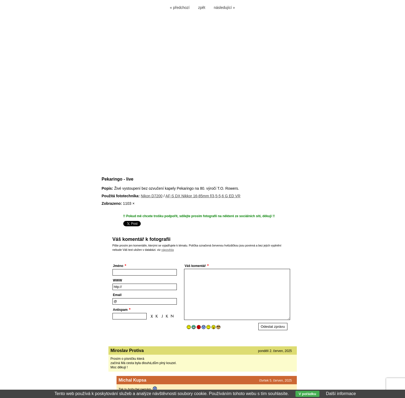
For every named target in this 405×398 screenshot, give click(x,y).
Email (117, 295)
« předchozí (179, 7)
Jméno (118, 266)
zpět (201, 7)
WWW (117, 280)
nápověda (167, 249)
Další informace (341, 393)
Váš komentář (195, 266)
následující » (224, 7)
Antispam (120, 310)
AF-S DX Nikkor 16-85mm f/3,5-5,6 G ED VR (203, 196)
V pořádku (307, 394)
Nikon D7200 (152, 196)
